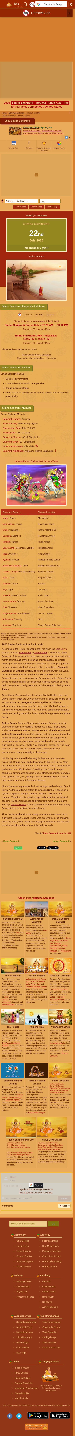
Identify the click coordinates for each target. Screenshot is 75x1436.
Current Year (36, 207)
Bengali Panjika (22, 1393)
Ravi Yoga (21, 1353)
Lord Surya (61, 649)
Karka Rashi (25, 652)
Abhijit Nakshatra (50, 1307)
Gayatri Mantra (18, 804)
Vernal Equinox (24, 1251)
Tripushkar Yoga (24, 1337)
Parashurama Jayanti (51, 130)
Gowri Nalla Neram (51, 1327)
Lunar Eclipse (23, 1246)
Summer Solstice (25, 1256)
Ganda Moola (48, 1286)
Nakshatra (47, 1302)
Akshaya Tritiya (31, 127)
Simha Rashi (40, 652)
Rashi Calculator (22, 1378)
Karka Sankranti (11, 841)
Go (53, 1223)
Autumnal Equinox (25, 1261)
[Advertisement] (37, 40)
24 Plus (50, 314)
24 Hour (39, 314)
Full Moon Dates (50, 1241)
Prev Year (20, 207)
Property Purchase (25, 1297)
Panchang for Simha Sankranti (36, 354)
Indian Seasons (22, 1368)
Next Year (52, 207)
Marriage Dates (24, 1281)
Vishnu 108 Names (32, 130)
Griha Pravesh (23, 1286)
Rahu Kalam (48, 1297)
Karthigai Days (49, 1337)
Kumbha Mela (21, 1398)
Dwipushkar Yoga (24, 1332)
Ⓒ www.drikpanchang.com (51, 1388)
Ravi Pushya (22, 1342)
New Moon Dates (50, 1246)
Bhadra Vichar (49, 1291)
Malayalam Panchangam (26, 1388)
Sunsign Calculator (24, 1383)
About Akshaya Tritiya (33, 133)
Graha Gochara (49, 1266)
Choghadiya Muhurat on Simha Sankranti (36, 358)
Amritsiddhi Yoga (24, 1327)
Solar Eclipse (23, 1241)
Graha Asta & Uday (51, 1256)
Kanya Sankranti (61, 841)
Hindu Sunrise (21, 1373)
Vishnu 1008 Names (54, 133)
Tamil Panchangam (51, 1322)
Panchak (46, 1281)
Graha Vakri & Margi (51, 1261)
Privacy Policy (51, 1390)
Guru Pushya (22, 1347)
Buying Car (22, 1291)
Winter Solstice (24, 1266)
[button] (51, 4)
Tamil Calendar (49, 1332)
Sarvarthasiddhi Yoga (26, 1322)
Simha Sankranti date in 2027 (56, 833)
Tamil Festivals (49, 1342)
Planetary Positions (51, 1251)
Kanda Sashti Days (51, 1347)
